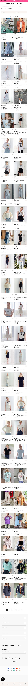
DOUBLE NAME (3, 35)
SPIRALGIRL (3, 554)
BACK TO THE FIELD (17, 107)
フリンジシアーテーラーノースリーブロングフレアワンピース (7, 346)
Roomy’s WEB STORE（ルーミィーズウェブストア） (9, 6)
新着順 (3, 12)
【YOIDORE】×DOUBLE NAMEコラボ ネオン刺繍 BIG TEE (20, 579)
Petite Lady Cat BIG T (4, 180)
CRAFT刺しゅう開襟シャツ (18, 510)
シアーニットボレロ (4, 225)
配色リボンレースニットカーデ (19, 602)
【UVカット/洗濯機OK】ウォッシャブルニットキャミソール (20, 416)
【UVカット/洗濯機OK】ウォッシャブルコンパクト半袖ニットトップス (20, 440)
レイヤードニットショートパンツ (6, 369)
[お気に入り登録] (12, 34)
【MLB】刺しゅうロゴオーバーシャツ (20, 273)
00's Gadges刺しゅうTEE (18, 487)
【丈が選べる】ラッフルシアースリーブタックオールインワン (20, 85)
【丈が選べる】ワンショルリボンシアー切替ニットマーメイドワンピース (7, 85)
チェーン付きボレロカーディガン (19, 555)
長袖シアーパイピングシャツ (18, 37)
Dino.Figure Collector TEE (5, 532)
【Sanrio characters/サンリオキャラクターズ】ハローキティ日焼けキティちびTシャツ (7, 133)
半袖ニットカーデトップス (18, 391)
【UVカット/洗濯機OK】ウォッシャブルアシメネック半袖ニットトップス (20, 464)
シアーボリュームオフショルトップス (7, 297)
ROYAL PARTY (16, 59)
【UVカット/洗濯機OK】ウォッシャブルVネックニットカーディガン (7, 440)
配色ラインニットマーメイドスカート (20, 369)
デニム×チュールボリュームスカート (7, 61)
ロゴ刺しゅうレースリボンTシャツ (19, 180)
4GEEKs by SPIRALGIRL (5, 131)
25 (21, 609)
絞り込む (3, 679)
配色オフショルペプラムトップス (6, 203)
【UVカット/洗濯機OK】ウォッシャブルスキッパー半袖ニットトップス (7, 464)
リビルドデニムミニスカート (19, 532)
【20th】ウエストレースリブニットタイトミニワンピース (20, 250)
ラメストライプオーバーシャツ (6, 555)
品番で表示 (17, 12)
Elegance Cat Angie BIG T (18, 157)
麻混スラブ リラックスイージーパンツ (7, 510)
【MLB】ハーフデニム (17, 108)
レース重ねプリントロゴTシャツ (6, 321)
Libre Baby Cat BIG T (4, 157)
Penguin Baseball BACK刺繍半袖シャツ (7, 487)
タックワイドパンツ (17, 203)
